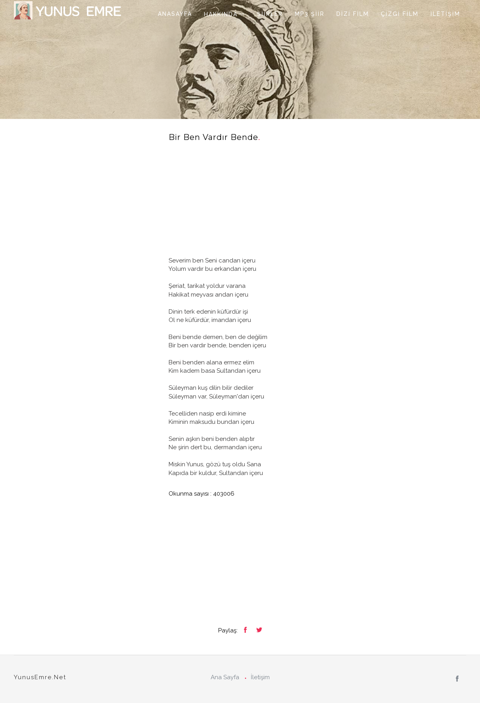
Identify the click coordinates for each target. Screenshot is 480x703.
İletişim (260, 677)
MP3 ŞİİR (309, 14)
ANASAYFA (175, 14)
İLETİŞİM (445, 14)
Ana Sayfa (225, 677)
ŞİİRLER (270, 14)
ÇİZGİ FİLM (400, 14)
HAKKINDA (221, 14)
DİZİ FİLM (352, 14)
